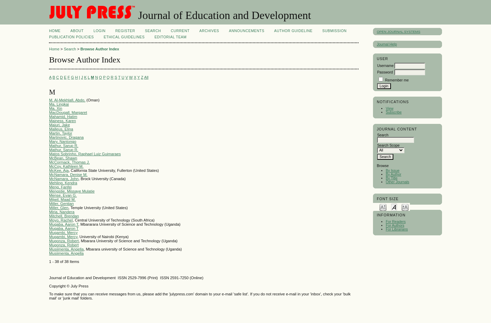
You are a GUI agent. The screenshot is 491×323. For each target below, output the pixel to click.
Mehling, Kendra (63, 183)
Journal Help (387, 44)
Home (54, 31)
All (146, 77)
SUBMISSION (334, 31)
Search (153, 31)
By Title (391, 178)
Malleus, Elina (61, 129)
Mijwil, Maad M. (62, 199)
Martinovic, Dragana (66, 137)
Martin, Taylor (60, 133)
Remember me (397, 80)
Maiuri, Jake (59, 125)
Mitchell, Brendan (64, 216)
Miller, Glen (58, 208)
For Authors (395, 225)
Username (385, 66)
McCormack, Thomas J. (69, 162)
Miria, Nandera (61, 212)
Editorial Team (171, 37)
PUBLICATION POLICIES (71, 37)
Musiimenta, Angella (66, 249)
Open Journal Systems (398, 31)
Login (100, 31)
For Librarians (397, 229)
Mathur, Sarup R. (63, 146)
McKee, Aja (59, 170)
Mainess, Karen (62, 121)
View (389, 108)
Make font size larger (405, 207)
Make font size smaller (383, 207)
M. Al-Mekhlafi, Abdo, (67, 100)
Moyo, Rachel (60, 220)
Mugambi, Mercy (63, 233)
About (77, 31)
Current (180, 31)
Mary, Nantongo (62, 141)
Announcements (247, 31)
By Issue (393, 171)
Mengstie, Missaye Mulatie (72, 191)
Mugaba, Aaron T (63, 224)
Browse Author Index (99, 49)
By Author (393, 174)
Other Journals (397, 182)
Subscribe (394, 112)
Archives (209, 31)
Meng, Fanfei (60, 187)
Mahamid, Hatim (63, 117)
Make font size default (394, 207)
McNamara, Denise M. (68, 175)
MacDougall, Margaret (68, 112)
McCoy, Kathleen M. (66, 166)
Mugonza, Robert (64, 241)
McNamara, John (63, 179)
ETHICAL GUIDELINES (124, 37)
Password (385, 72)
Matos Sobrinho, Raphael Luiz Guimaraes (85, 154)
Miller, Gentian (61, 204)
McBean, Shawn (63, 158)
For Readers (396, 222)
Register (125, 31)
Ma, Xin (55, 108)
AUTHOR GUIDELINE (293, 31)
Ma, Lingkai (59, 104)
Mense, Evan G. (63, 195)
